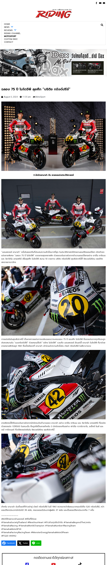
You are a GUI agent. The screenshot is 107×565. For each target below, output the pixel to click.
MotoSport (10, 36)
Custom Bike (10, 39)
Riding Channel (12, 33)
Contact (8, 42)
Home (7, 24)
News (8, 27)
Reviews (10, 30)
